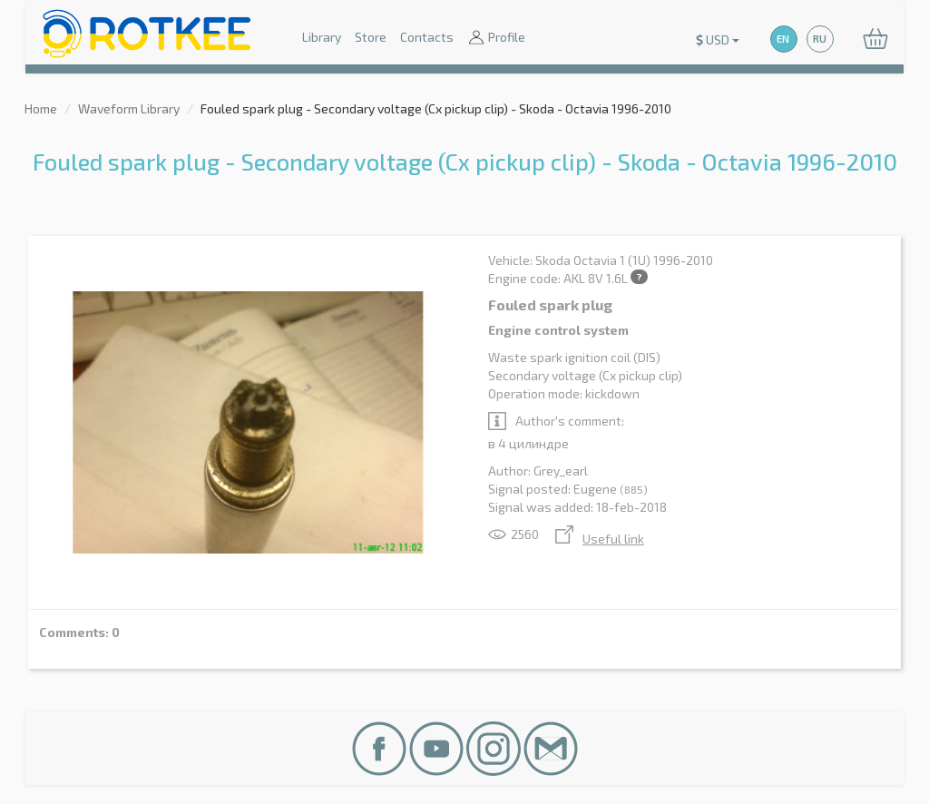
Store (370, 36)
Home (40, 108)
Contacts (427, 36)
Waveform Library (129, 108)
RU (819, 38)
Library (321, 36)
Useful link (599, 538)
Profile (496, 38)
